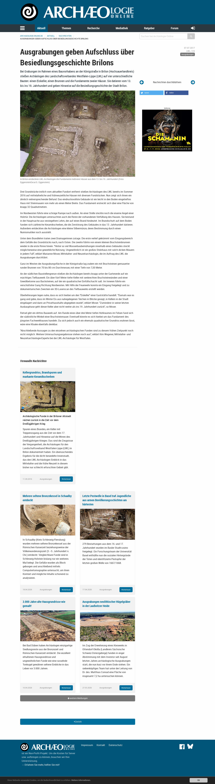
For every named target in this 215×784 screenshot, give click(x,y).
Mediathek (122, 28)
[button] (151, 93)
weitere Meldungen (78, 698)
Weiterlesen (66, 479)
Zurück (78, 721)
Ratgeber (149, 28)
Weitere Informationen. (81, 780)
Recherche (93, 28)
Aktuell (41, 28)
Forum (174, 28)
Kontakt (101, 745)
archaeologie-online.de (31, 36)
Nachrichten (65, 36)
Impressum (87, 745)
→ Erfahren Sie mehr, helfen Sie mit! (41, 764)
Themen (66, 28)
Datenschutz (115, 745)
